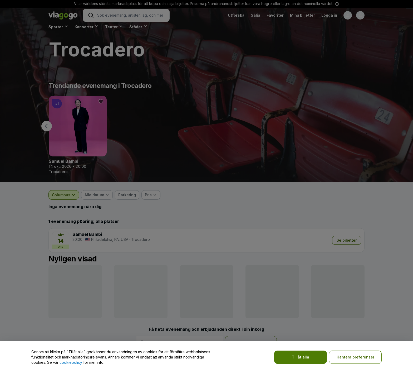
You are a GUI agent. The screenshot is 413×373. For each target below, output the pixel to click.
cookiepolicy (71, 362)
